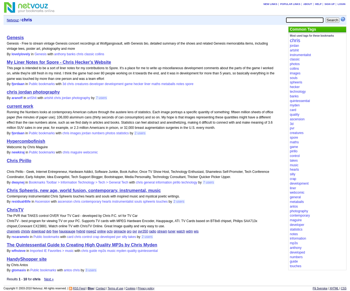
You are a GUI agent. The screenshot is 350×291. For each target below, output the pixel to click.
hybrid (80, 231)
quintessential (148, 251)
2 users (140, 133)
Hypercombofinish (26, 141)
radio (152, 231)
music (111, 251)
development (114, 84)
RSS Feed (79, 288)
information (164, 182)
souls (138, 201)
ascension (65, 201)
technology (189, 182)
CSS (344, 288)
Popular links (290, 4)
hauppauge (67, 231)
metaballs (168, 84)
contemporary (91, 201)
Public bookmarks (42, 84)
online (101, 231)
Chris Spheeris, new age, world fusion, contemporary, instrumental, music (84, 190)
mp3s (102, 251)
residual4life (21, 201)
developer (96, 84)
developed (107, 237)
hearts (106, 201)
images (75, 133)
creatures (82, 84)
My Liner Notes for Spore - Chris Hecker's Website (59, 62)
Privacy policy (146, 288)
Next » (49, 279)
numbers (98, 133)
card (70, 237)
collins (99, 54)
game (128, 84)
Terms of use (115, 288)
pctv (110, 231)
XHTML (334, 288)
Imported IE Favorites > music (52, 251)
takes (132, 237)
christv (25, 231)
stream (162, 231)
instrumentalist (122, 201)
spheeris (149, 201)
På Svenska (320, 288)
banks (71, 54)
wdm (189, 231)
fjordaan (17, 84)
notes (180, 84)
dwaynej (17, 182)
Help (318, 4)
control (87, 237)
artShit (32, 98)
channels (13, 231)
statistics (122, 133)
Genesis (15, 37)
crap (96, 237)
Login (342, 4)
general (149, 182)
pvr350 (143, 231)
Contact (100, 288)
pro (129, 231)
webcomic (90, 152)
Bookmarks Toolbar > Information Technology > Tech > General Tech (79, 182)
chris (80, 54)
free (55, 231)
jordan (66, 98)
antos (68, 270)
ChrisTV (15, 210)
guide (93, 251)
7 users (101, 98)
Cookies (130, 288)
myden (121, 251)
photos (110, 133)
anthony (60, 54)
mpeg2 (91, 231)
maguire (76, 152)
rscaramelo (20, 237)
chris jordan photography (33, 92)
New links (270, 4)
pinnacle (120, 231)
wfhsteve (18, 251)
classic (89, 54)
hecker (139, 84)
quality (132, 251)
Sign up (330, 4)
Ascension (42, 201)
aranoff (17, 98)
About (307, 4)
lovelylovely (20, 54)
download (38, 231)
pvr (135, 231)
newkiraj (18, 152)
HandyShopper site (27, 259)
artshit (48, 98)
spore (189, 84)
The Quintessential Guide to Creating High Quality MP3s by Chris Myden (82, 245)
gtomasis (18, 270)
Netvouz (13, 20)
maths (156, 84)
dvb (48, 231)
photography (81, 98)
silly (124, 237)
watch (180, 231)
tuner (172, 231)
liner (147, 84)
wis (196, 231)
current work (20, 106)
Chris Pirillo (19, 160)
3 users (91, 270)
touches (162, 201)
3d (64, 84)
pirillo (176, 182)
